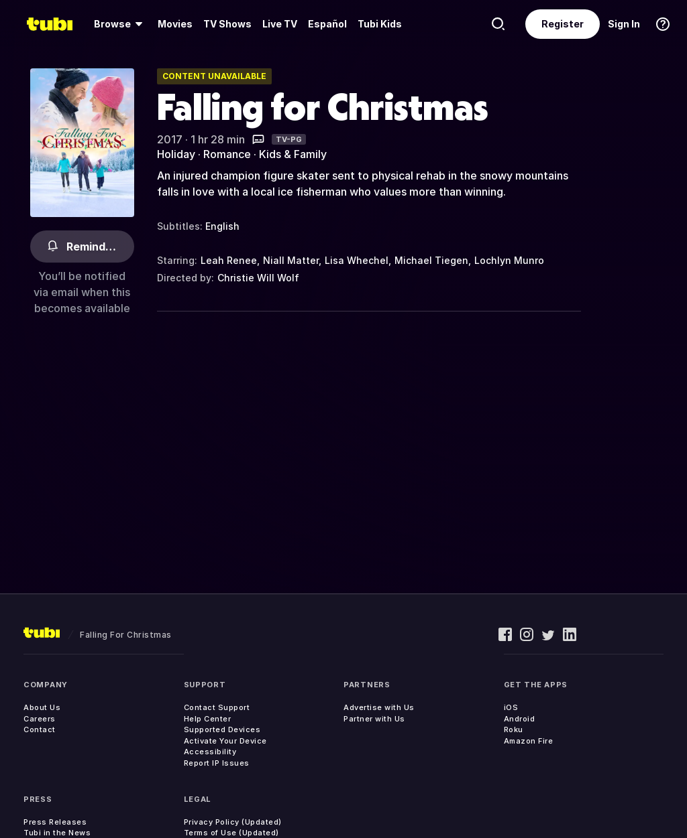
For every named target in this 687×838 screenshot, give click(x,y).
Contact (39, 729)
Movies (175, 23)
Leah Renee (229, 260)
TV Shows (227, 23)
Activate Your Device (225, 741)
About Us (41, 707)
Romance (227, 154)
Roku (513, 729)
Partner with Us (374, 718)
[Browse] (120, 24)
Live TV (279, 23)
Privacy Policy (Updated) (233, 822)
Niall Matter (291, 260)
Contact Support (217, 707)
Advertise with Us (379, 707)
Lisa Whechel (356, 260)
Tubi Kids (380, 23)
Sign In (624, 23)
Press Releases (55, 822)
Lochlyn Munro (509, 260)
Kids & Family (293, 154)
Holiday (176, 154)
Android (519, 718)
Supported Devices (222, 729)
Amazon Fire (528, 741)
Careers (39, 718)
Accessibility (210, 751)
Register (562, 23)
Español (327, 23)
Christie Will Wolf (258, 277)
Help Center (207, 718)
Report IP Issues (217, 763)
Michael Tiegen (431, 260)
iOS (511, 707)
